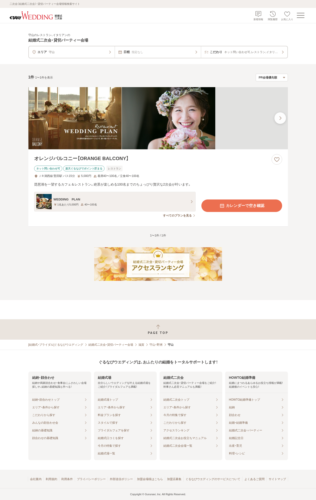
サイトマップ (277, 479)
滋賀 (141, 344)
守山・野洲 (155, 344)
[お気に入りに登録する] (277, 159)
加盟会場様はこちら (150, 479)
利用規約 (51, 479)
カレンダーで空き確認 (241, 206)
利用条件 (67, 479)
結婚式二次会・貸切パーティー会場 (110, 344)
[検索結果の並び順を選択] (272, 77)
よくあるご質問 (254, 479)
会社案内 (36, 479)
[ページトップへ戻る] (158, 329)
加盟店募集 (174, 479)
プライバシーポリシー (91, 479)
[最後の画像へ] (280, 118)
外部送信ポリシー (121, 479)
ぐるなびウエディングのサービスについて (213, 479)
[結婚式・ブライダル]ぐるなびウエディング (55, 344)
